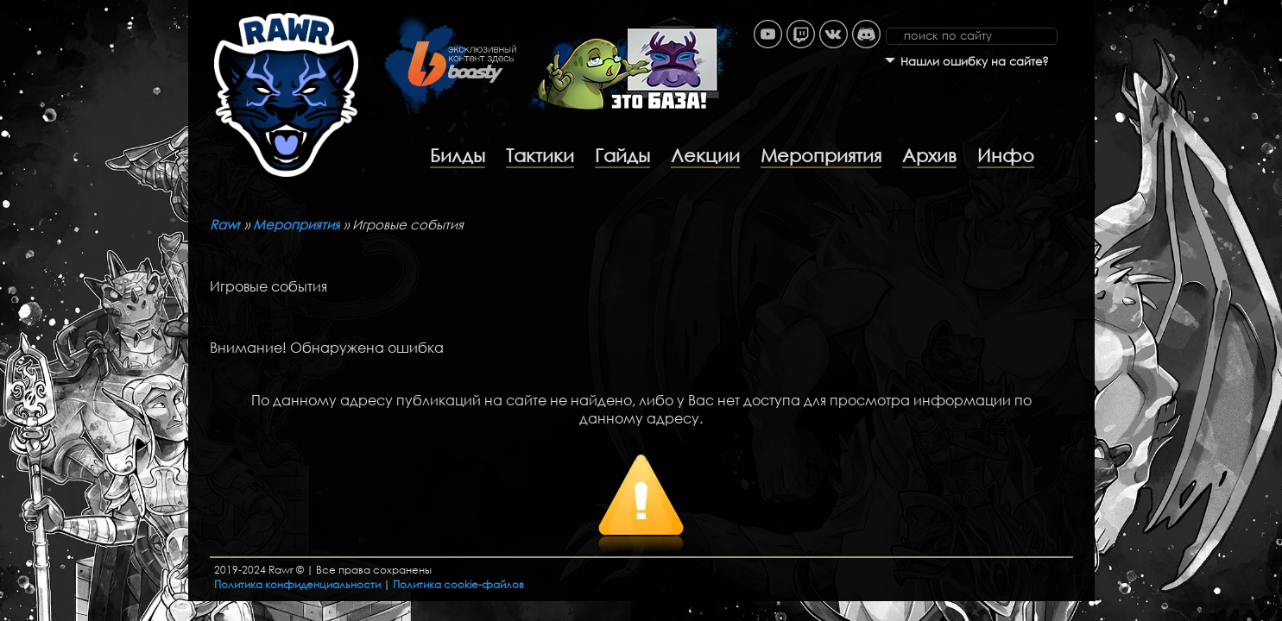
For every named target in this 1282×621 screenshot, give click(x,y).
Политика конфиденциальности (297, 584)
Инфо (1005, 155)
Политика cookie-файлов (458, 584)
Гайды (622, 155)
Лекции (705, 155)
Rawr (225, 224)
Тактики (540, 155)
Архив (929, 155)
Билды (457, 155)
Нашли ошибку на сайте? (974, 61)
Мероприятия (821, 155)
